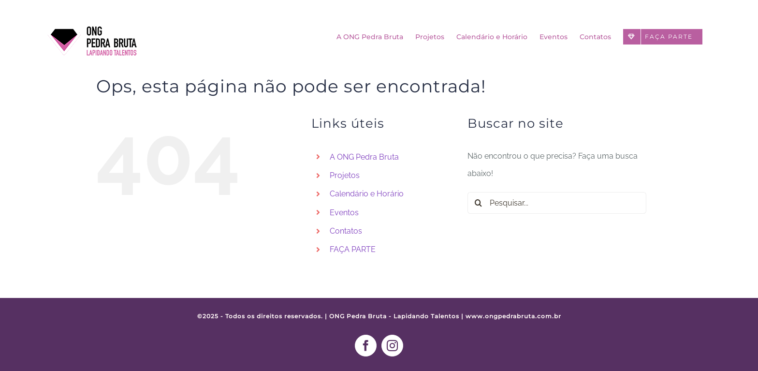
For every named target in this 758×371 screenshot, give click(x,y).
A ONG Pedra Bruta (364, 157)
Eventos (344, 212)
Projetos (345, 175)
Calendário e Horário (367, 193)
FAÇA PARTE (353, 249)
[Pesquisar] (478, 203)
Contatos (346, 231)
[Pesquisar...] (556, 203)
